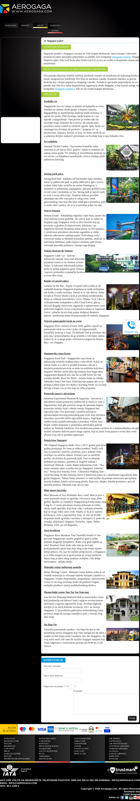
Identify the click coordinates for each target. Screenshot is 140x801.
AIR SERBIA (114, 738)
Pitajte (25, 25)
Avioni (77, 746)
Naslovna (10, 25)
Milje (40, 25)
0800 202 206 (78, 780)
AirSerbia (44, 756)
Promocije (9, 746)
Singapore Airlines (121, 57)
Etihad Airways (117, 753)
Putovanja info (47, 738)
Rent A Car (80, 753)
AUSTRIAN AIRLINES (119, 746)
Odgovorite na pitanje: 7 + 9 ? (59, 686)
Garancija (45, 741)
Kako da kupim (55, 28)
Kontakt (44, 743)
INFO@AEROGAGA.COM (23, 783)
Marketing (45, 748)
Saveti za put (81, 748)
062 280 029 (96, 780)
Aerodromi (80, 743)
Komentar (78, 691)
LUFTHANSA (115, 741)
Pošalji (132, 718)
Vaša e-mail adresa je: (53, 676)
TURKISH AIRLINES (118, 748)
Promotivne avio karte (17, 758)
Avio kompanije (82, 738)
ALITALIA (113, 751)
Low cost (9, 748)
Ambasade (80, 741)
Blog (42, 753)
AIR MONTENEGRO (118, 743)
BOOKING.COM (11, 741)
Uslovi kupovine (48, 751)
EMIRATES (114, 756)
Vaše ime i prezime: (52, 666)
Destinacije (45, 758)
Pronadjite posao (49, 746)
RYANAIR (113, 758)
